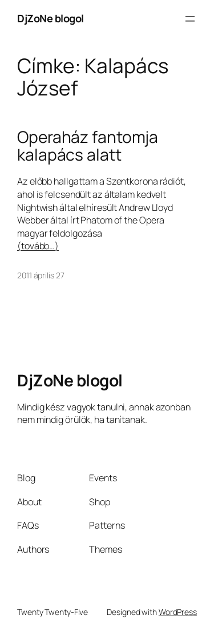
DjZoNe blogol (50, 18)
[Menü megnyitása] (190, 19)
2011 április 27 (40, 275)
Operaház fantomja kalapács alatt (87, 146)
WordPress (178, 611)
